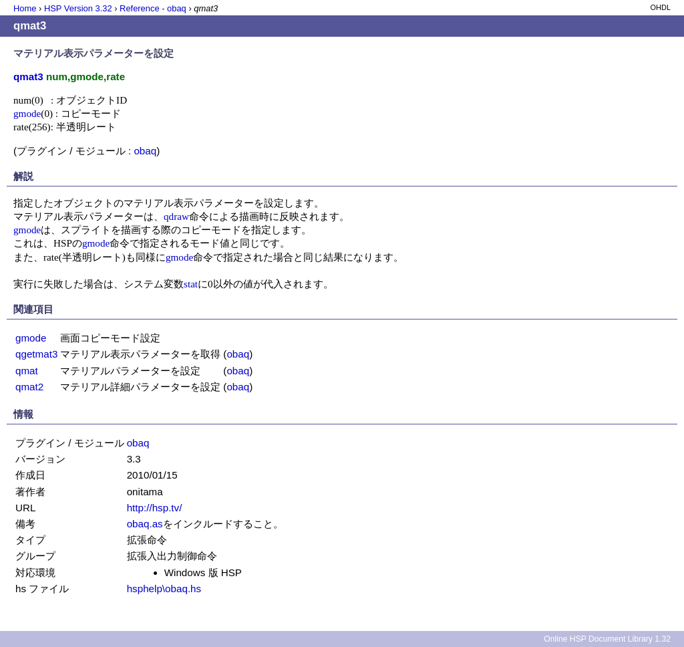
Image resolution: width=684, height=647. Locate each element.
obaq (145, 150)
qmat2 (29, 386)
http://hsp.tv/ (154, 507)
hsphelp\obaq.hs (164, 588)
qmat (26, 370)
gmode (27, 113)
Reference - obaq (153, 8)
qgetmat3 (36, 354)
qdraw (176, 216)
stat (191, 283)
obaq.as (145, 523)
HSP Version (78, 8)
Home (24, 8)
